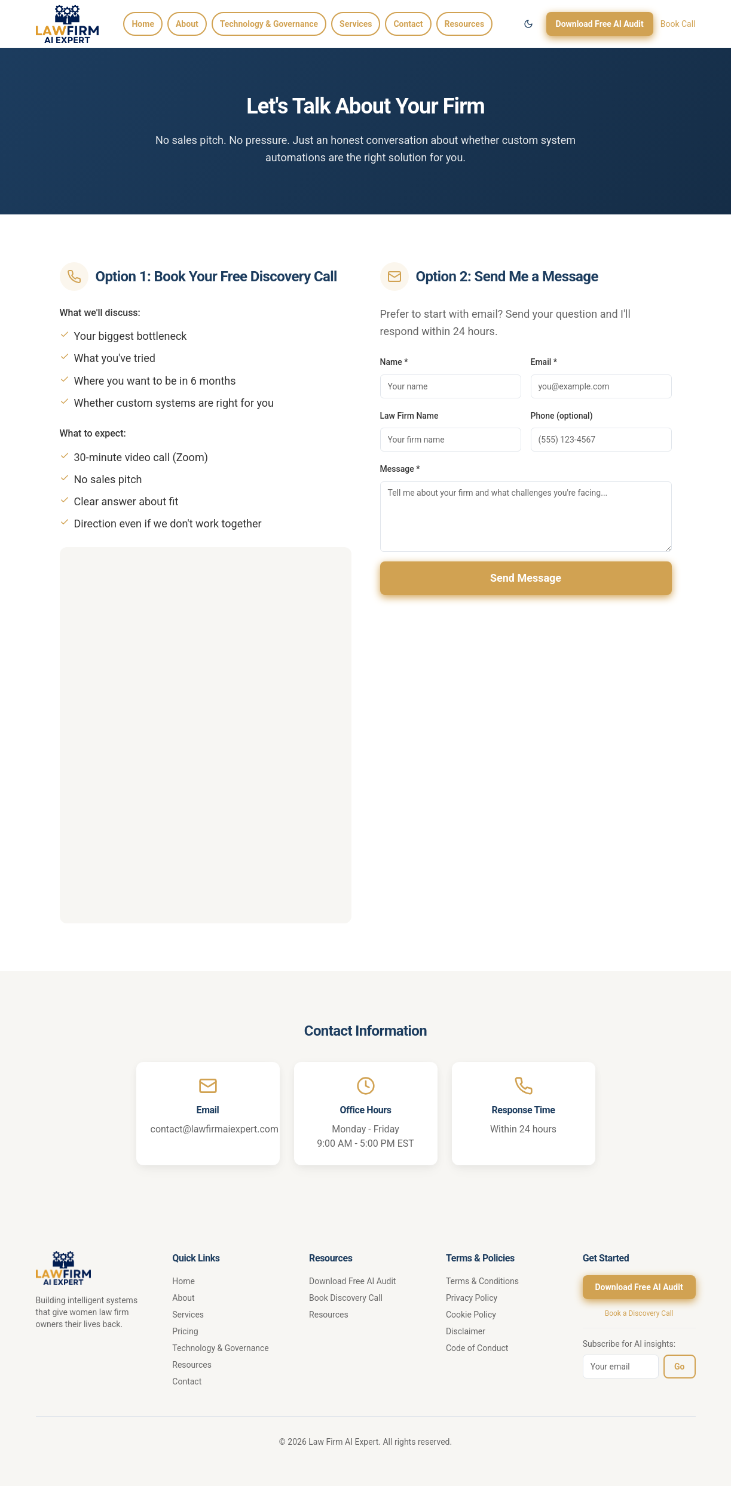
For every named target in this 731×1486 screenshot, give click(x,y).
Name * (394, 362)
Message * (400, 469)
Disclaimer (465, 1331)
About (187, 24)
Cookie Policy (471, 1314)
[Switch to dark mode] (528, 24)
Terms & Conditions (482, 1281)
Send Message (525, 578)
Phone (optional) (562, 415)
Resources (465, 24)
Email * (544, 362)
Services (355, 24)
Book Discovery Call (346, 1298)
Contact (408, 24)
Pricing (185, 1331)
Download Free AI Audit (600, 24)
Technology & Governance (269, 24)
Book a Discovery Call (639, 1313)
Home (142, 24)
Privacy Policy (471, 1298)
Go (679, 1366)
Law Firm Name (409, 415)
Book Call (678, 24)
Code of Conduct (477, 1348)
